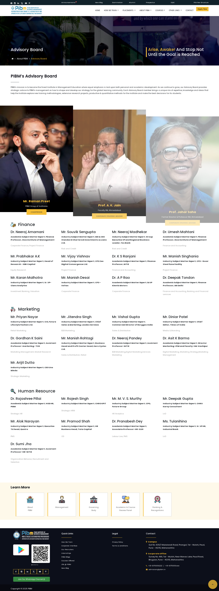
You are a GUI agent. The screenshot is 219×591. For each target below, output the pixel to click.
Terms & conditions (120, 546)
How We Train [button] (110, 10)
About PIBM (22, 58)
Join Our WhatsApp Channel (31, 579)
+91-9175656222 (155, 566)
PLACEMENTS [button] (128, 10)
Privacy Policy (117, 542)
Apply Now (202, 9)
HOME (97, 10)
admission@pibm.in (157, 569)
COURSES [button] (159, 10)
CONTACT (189, 10)
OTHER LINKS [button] (174, 10)
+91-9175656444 (172, 566)
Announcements (68, 2)
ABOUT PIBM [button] (145, 10)
